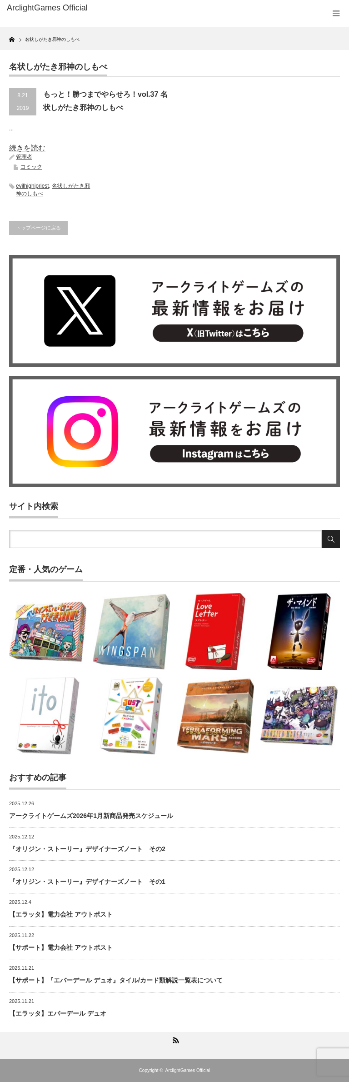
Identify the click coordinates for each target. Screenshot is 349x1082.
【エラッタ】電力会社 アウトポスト (61, 914)
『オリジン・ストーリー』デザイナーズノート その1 (87, 881)
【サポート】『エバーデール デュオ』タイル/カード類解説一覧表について (116, 980)
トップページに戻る (38, 227)
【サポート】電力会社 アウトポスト (61, 947)
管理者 (24, 157)
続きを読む (27, 148)
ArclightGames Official (187, 1070)
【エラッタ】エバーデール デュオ (57, 1013)
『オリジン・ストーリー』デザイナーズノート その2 (87, 849)
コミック (31, 167)
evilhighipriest (32, 186)
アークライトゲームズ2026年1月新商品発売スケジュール (91, 815)
